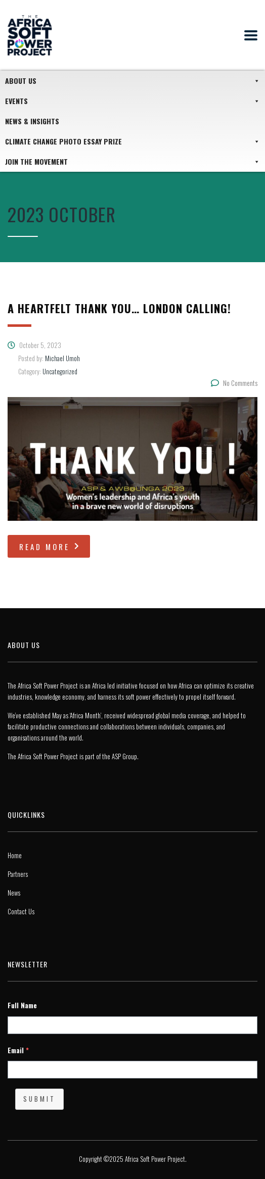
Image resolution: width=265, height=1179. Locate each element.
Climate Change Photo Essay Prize (132, 141)
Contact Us (21, 911)
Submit (39, 1099)
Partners (18, 874)
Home (15, 855)
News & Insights (32, 121)
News (14, 893)
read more (50, 546)
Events (132, 101)
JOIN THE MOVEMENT (132, 162)
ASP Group (124, 756)
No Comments (234, 383)
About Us (132, 81)
